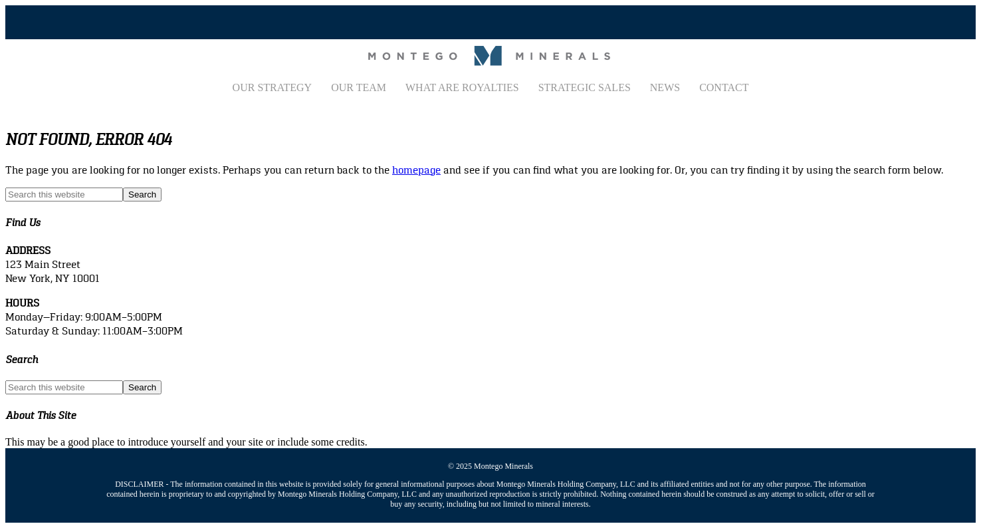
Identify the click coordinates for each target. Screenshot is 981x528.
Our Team (358, 87)
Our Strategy (272, 87)
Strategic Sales (584, 87)
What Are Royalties (462, 87)
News (665, 87)
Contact (723, 87)
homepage (416, 170)
